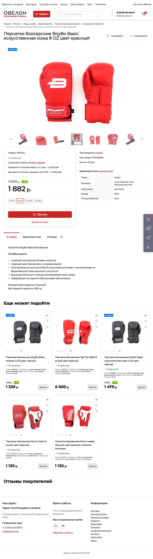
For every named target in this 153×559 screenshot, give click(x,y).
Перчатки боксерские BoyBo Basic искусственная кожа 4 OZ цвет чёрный (123, 361)
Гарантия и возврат (12, 4)
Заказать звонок (124, 16)
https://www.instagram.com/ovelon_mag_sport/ (56, 526)
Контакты (100, 4)
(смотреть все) (106, 171)
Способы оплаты (48, 4)
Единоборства (45, 24)
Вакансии (95, 521)
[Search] (60, 14)
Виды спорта (30, 24)
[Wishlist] (47, 321)
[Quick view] (47, 315)
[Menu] (41, 14)
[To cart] (43, 387)
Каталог (17, 24)
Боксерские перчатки (93, 24)
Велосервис (77, 4)
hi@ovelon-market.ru (63, 532)
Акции (64, 4)
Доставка (31, 4)
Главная (7, 24)
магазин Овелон (36, 162)
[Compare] (47, 326)
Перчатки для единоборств (68, 24)
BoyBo (99, 153)
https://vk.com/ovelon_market (63, 526)
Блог (89, 4)
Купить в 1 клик (40, 222)
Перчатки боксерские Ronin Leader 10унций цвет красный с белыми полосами (75, 445)
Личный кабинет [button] (142, 4)
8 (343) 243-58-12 (125, 12)
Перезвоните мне (10, 531)
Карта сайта (96, 537)
